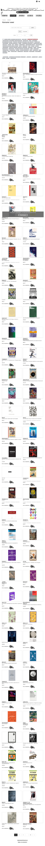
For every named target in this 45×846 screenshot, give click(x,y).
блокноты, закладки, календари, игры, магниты (23, 41)
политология (11, 48)
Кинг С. (3, 135)
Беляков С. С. (5, 217)
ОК (31, 35)
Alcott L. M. (4, 623)
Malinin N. (25, 603)
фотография (38, 51)
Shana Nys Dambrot (27, 823)
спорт (40, 50)
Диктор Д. (4, 662)
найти (32, 27)
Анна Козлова (26, 499)
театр (9, 51)
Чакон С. (4, 540)
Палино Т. (25, 359)
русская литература (24, 50)
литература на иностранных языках (10, 46)
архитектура (25, 40)
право (31, 48)
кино (13, 44)
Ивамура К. (4, 155)
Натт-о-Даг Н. (26, 175)
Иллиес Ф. (4, 196)
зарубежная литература (27, 43)
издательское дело (37, 43)
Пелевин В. (25, 519)
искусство (5, 44)
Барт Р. (3, 417)
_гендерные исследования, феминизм (17, 56)
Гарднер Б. (25, 338)
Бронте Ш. (25, 581)
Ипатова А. (4, 93)
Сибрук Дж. (25, 701)
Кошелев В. (25, 681)
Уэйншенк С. (25, 115)
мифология (24, 46)
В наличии (25, 31)
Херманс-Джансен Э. (27, 803)
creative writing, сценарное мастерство (12, 39)
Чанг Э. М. (4, 602)
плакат (34, 47)
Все (20, 31)
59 (30, 834)
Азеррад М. (25, 438)
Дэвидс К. (25, 237)
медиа (20, 46)
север (31, 50)
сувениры (5, 51)
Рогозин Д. (4, 94)
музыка (32, 46)
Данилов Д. (4, 582)
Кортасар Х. (25, 280)
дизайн (19, 43)
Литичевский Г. (5, 722)
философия (31, 51)
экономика (5, 52)
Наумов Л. (4, 561)
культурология (39, 44)
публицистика (6, 50)
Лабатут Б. (25, 642)
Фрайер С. (4, 701)
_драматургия (35, 56)
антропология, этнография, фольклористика (12, 40)
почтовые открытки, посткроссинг (22, 48)
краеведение (22, 44)
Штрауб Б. (4, 541)
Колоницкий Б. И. (26, 73)
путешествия (12, 50)
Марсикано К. (26, 339)
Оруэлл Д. (25, 196)
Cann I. (24, 722)
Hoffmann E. (25, 723)
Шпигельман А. (5, 438)
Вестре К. (4, 237)
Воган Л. (3, 782)
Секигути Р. (4, 318)
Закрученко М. (26, 379)
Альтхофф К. (5, 457)
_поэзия (7, 58)
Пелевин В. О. (5, 499)
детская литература (13, 43)
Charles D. (25, 540)
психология (36, 48)
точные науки (14, 51)
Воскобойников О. (6, 174)
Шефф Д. (4, 519)
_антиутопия (5, 56)
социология (35, 50)
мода (29, 46)
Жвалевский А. (26, 258)
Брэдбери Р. (4, 259)
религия (17, 50)
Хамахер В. (4, 681)
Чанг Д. (24, 417)
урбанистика (20, 51)
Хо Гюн (24, 561)
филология (26, 51)
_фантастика (13, 58)
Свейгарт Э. (25, 782)
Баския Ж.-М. (5, 379)
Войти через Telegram (22, 12)
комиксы (16, 44)
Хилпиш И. (25, 761)
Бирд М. (3, 802)
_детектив (28, 56)
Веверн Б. (4, 280)
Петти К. (25, 360)
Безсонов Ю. (26, 217)
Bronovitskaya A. (26, 602)
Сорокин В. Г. (26, 478)
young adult (24, 39)
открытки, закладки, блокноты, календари (18, 47)
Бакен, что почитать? (22, 842)
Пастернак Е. (26, 259)
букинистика (37, 41)
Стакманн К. (4, 359)
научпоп (37, 46)
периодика (30, 47)
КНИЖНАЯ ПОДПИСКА (32, 39)
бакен (30, 40)
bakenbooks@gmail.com (22, 840)
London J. (25, 662)
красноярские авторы (30, 44)
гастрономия (5, 43)
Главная (4, 19)
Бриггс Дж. (4, 761)
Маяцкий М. (4, 338)
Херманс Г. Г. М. (26, 802)
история (9, 44)
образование (5, 47)
